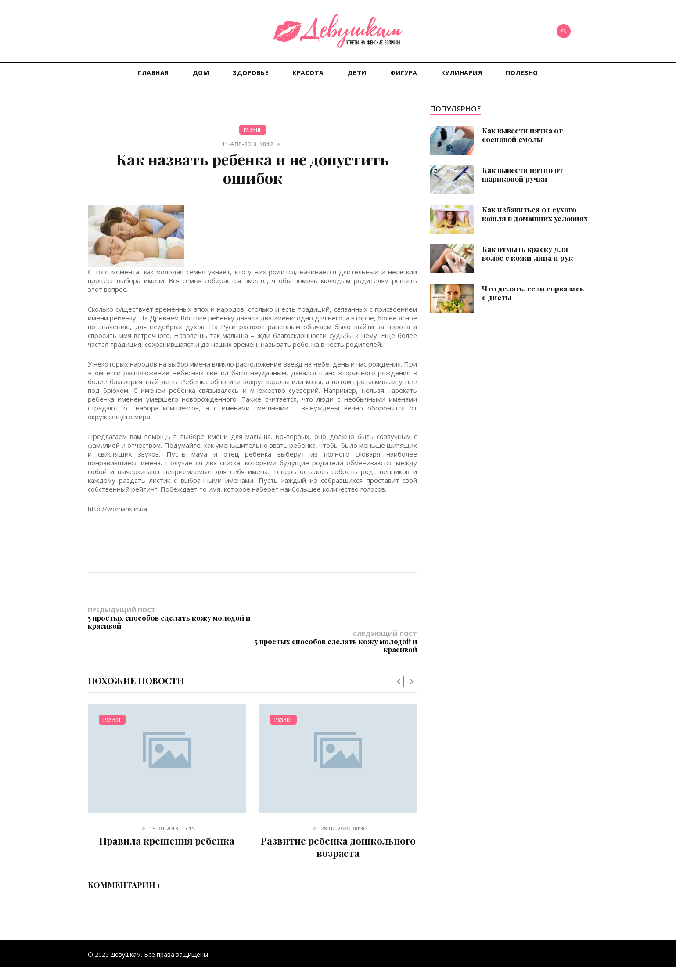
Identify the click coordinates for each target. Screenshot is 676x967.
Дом (201, 72)
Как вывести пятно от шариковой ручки (522, 174)
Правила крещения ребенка (166, 816)
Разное (253, 129)
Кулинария (461, 72)
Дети (357, 72)
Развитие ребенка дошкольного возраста (338, 822)
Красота (308, 72)
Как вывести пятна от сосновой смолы (522, 135)
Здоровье (251, 72)
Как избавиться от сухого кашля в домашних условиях (535, 214)
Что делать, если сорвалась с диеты (533, 293)
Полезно (522, 72)
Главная (153, 72)
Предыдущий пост (170, 617)
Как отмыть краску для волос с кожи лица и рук (527, 253)
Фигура (403, 72)
